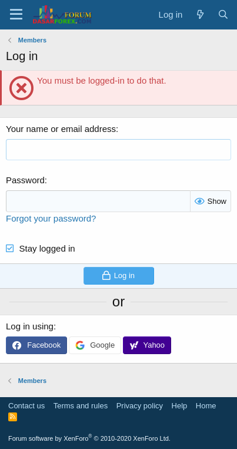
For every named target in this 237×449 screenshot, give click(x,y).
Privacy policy (139, 405)
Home (206, 405)
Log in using (30, 326)
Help (180, 405)
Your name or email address (61, 129)
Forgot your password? (51, 218)
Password (25, 180)
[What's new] (199, 14)
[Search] (223, 14)
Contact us (26, 405)
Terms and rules (81, 405)
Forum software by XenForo (89, 438)
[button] (16, 14)
